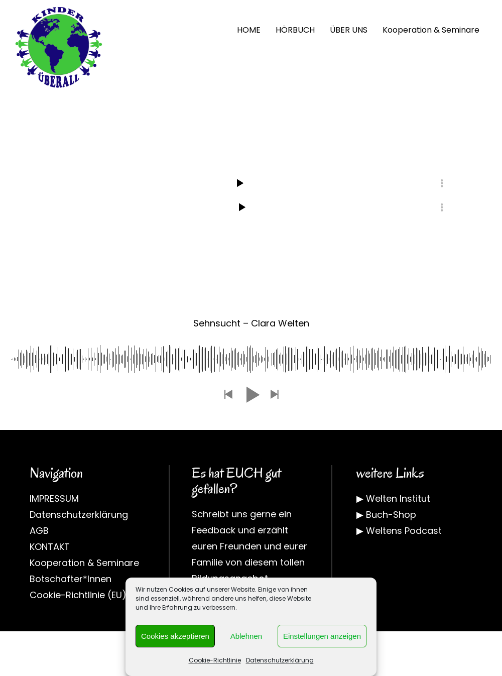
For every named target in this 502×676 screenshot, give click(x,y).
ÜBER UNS (348, 30)
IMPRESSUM (54, 498)
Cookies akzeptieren (175, 636)
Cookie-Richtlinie (215, 660)
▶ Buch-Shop (386, 514)
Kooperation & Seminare (431, 30)
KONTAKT (50, 546)
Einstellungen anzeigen (322, 636)
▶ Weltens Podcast (399, 530)
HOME (249, 30)
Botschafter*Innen (70, 579)
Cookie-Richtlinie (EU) (78, 595)
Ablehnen (246, 636)
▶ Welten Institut (393, 498)
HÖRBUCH (295, 30)
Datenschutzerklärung (280, 660)
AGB (39, 530)
